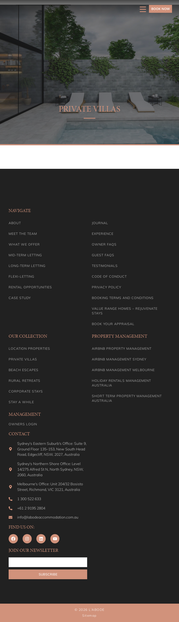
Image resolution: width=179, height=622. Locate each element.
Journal (100, 222)
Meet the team (23, 233)
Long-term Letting (27, 265)
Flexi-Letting (21, 276)
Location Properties (29, 348)
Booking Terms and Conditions (123, 297)
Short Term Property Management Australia (127, 397)
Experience (103, 233)
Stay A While (21, 401)
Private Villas (23, 359)
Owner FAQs (104, 244)
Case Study (20, 297)
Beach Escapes (23, 369)
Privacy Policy (106, 287)
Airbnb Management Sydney (119, 359)
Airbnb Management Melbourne (123, 369)
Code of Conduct (109, 276)
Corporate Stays (26, 391)
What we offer (24, 244)
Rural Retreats (24, 380)
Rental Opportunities (30, 287)
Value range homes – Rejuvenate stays (125, 310)
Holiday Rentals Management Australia (121, 382)
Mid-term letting (25, 255)
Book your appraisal (113, 323)
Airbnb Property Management (121, 348)
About (15, 222)
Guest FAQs (103, 255)
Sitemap (89, 616)
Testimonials (105, 265)
